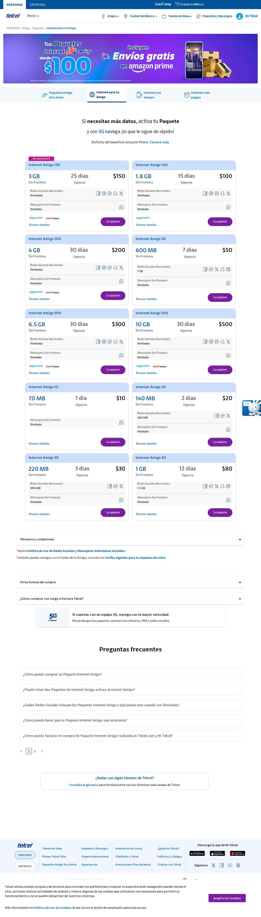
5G (101, 131)
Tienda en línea (52, 848)
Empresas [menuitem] (37, 4)
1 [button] (29, 751)
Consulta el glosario (83, 785)
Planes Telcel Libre (54, 856)
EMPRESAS (25, 866)
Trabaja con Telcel (169, 864)
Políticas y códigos (169, 856)
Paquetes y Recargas (95, 848)
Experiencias (90, 864)
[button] (23, 752)
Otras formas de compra (38, 582)
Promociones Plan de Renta (133, 864)
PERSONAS (25, 855)
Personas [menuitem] (15, 4)
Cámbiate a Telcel (127, 856)
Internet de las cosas (128, 848)
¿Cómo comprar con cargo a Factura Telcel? (52, 598)
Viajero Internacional (95, 856)
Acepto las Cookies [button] (227, 898)
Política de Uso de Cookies (52, 907)
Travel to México (189, 4)
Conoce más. (160, 142)
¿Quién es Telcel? (168, 848)
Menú (31, 15)
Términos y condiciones (37, 539)
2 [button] (35, 751)
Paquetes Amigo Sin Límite (59, 864)
